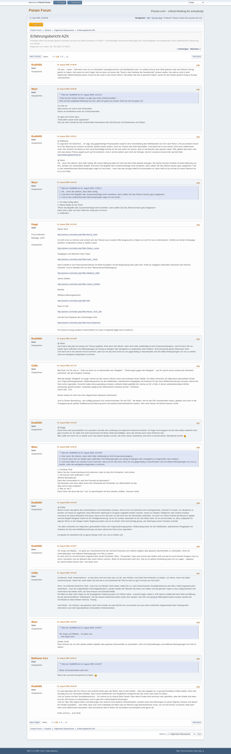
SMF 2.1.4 (30, 751)
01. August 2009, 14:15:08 (67, 338)
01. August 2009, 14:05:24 (67, 182)
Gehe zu (162, 734)
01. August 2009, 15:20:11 (67, 658)
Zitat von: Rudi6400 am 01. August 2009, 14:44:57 (82, 628)
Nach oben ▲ (199, 751)
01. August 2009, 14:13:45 (67, 224)
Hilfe (178, 751)
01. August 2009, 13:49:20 (67, 65)
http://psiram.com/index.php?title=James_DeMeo (79, 284)
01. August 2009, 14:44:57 (67, 546)
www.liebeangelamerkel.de (69, 155)
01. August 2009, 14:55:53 (67, 622)
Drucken (197, 57)
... (65, 57)
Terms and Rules (187, 751)
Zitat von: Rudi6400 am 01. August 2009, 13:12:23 (82, 95)
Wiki (148, 18)
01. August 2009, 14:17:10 (67, 365)
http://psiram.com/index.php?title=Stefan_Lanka (78, 248)
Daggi (34, 224)
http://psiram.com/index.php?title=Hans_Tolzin (78, 259)
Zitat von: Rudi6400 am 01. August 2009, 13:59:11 (82, 188)
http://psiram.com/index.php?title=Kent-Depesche (79, 323)
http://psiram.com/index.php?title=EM (74, 301)
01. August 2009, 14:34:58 (67, 502)
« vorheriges (182, 49)
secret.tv (154, 597)
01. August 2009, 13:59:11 (67, 136)
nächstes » (195, 49)
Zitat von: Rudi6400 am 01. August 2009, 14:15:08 (82, 453)
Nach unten (35, 57)
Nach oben (35, 722)
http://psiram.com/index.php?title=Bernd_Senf (77, 234)
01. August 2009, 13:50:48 (67, 89)
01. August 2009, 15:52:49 (67, 686)
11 (67, 57)
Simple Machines (52, 751)
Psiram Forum (40, 10)
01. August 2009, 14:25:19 (67, 447)
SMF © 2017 (40, 751)
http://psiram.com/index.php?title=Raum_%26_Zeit (80, 311)
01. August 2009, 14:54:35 (67, 573)
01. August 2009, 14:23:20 (67, 423)
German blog (157, 18)
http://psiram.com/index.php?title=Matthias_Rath (79, 273)
